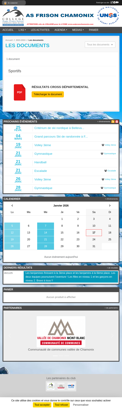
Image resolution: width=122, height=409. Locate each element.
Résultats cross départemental (60, 87)
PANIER (93, 30)
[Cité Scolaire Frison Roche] (51, 386)
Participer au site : (107, 2)
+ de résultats (112, 268)
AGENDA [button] (59, 30)
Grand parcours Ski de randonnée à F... (61, 136)
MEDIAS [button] (77, 30)
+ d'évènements (103, 121)
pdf (19, 92)
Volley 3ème (42, 145)
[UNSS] (71, 386)
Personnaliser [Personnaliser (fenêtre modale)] (81, 404)
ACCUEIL (8, 30)
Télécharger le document (48, 94)
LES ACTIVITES (40, 30)
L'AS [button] (21, 30)
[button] (9, 335)
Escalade (40, 170)
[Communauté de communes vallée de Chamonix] (61, 386)
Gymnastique (43, 153)
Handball (40, 162)
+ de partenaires (111, 308)
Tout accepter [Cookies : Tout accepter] (42, 404)
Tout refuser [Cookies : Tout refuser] (61, 404)
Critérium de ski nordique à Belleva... (59, 128)
